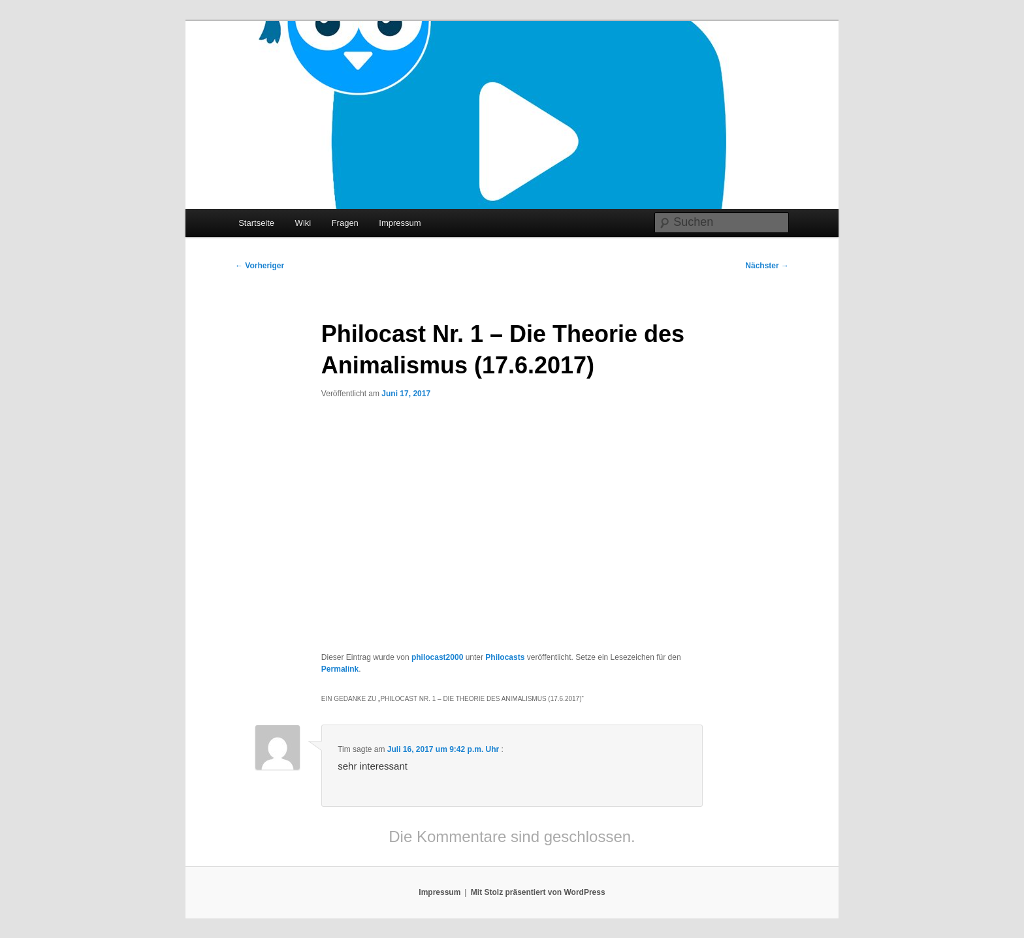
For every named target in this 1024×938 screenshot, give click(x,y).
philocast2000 (437, 657)
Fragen (345, 223)
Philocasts (504, 657)
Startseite (256, 223)
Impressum (400, 223)
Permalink (340, 669)
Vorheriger (259, 265)
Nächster (767, 265)
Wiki (303, 223)
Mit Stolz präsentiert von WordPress (538, 892)
